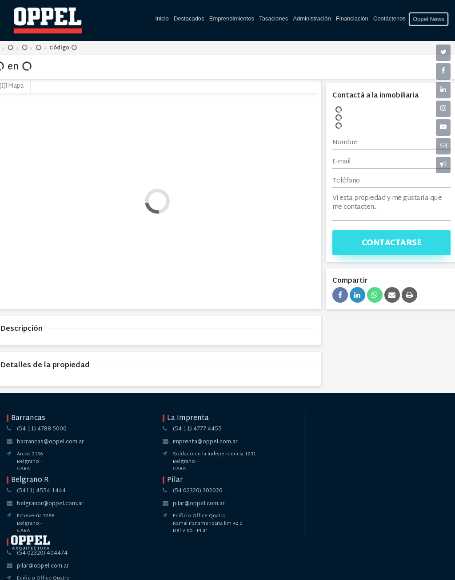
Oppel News (428, 19)
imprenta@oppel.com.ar (140, 442)
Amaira (246, 565)
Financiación (352, 18)
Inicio (161, 18)
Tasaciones (273, 18)
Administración (312, 18)
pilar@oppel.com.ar (316, 442)
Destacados (189, 18)
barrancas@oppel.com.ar (50, 442)
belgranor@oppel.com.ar (232, 442)
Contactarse (392, 243)
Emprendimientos (231, 18)
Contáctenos (389, 18)
